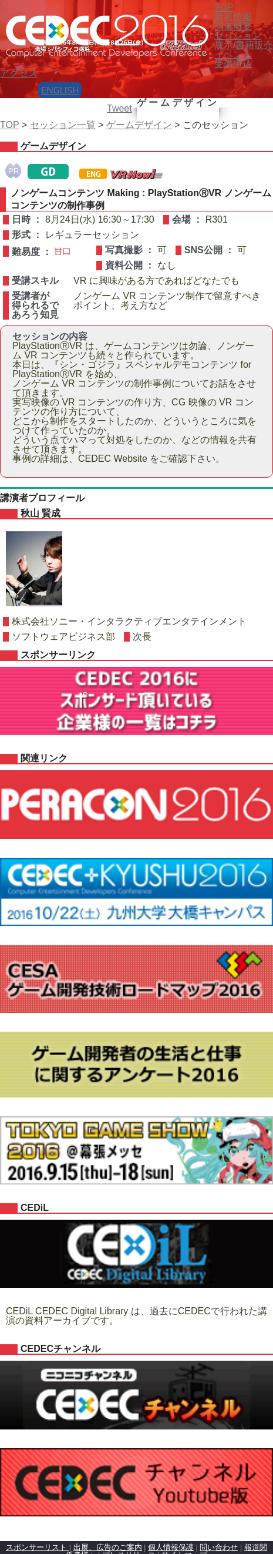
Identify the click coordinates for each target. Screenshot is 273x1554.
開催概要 (233, 26)
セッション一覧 (63, 125)
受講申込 (233, 64)
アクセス (19, 73)
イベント (233, 54)
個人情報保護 (171, 1547)
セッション (237, 36)
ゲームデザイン (139, 125)
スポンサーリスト (37, 1547)
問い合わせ (219, 1547)
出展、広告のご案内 (107, 1547)
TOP (9, 125)
